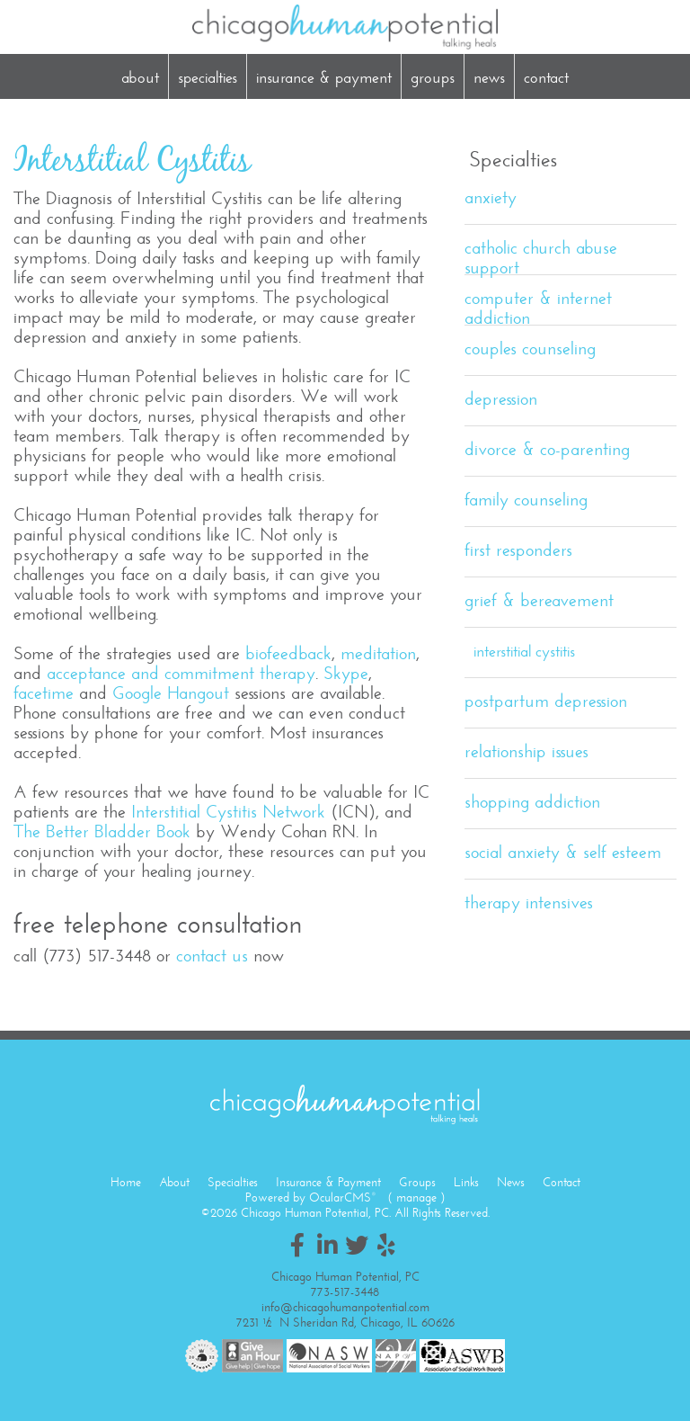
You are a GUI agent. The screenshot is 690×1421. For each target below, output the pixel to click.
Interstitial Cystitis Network (228, 811)
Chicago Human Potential (345, 26)
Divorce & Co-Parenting (547, 449)
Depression (500, 399)
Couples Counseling (530, 348)
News (489, 77)
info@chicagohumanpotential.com (345, 1307)
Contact (546, 77)
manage (416, 1197)
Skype (345, 673)
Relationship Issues (526, 751)
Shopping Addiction (532, 801)
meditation (378, 653)
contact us (212, 955)
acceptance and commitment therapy (181, 673)
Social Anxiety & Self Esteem (562, 852)
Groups (433, 77)
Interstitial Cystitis (524, 651)
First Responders (518, 550)
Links (466, 1182)
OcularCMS (342, 1197)
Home (126, 1182)
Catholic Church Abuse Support (540, 255)
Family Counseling (526, 499)
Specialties (207, 77)
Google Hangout (170, 693)
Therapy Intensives (528, 902)
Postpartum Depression (545, 701)
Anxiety (490, 197)
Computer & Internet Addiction (538, 306)
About (140, 77)
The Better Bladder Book (101, 831)
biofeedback (288, 653)
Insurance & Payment (324, 77)
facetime (43, 693)
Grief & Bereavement (539, 600)
